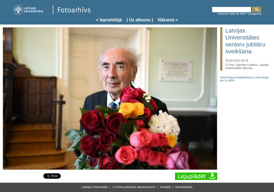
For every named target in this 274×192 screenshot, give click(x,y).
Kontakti (165, 187)
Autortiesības (184, 187)
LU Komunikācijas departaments (133, 187)
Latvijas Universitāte (95, 187)
